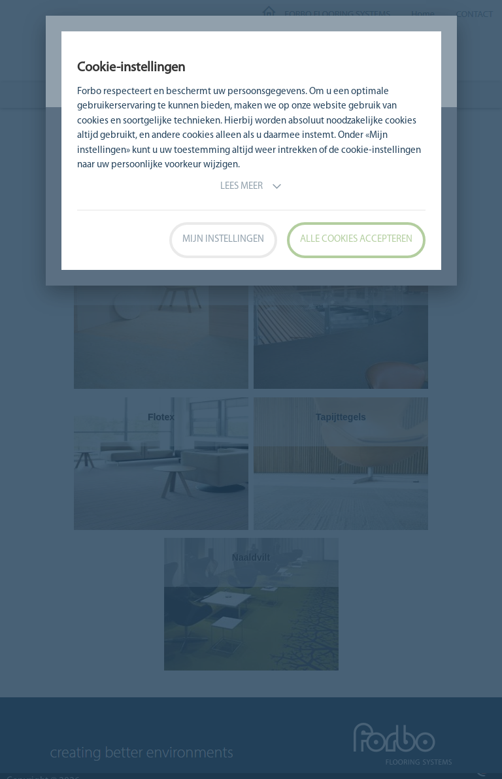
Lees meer (251, 186)
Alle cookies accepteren (356, 239)
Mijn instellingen (223, 239)
